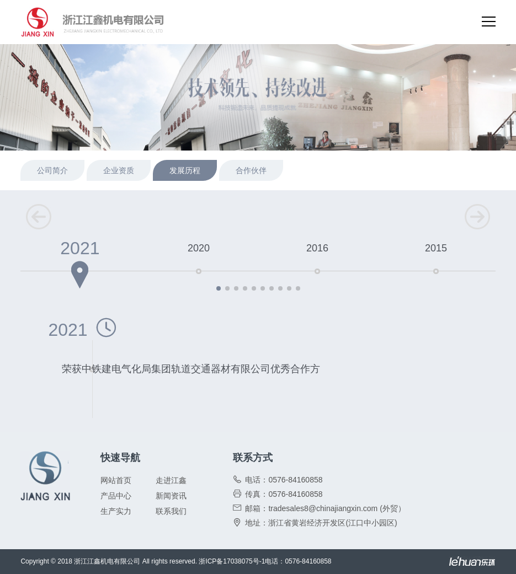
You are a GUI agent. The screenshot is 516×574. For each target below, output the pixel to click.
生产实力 (115, 511)
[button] (218, 288)
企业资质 (118, 170)
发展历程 (184, 170)
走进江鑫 (171, 480)
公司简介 (52, 170)
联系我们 (171, 511)
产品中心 (115, 495)
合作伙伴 (251, 170)
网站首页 (115, 480)
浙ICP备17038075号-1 (232, 561)
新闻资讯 (171, 495)
